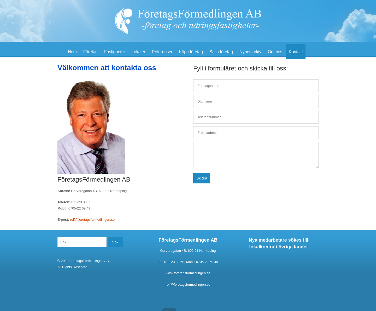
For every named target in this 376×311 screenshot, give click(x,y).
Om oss (275, 52)
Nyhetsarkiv (250, 52)
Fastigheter (114, 52)
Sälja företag (221, 52)
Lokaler (138, 52)
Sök (115, 242)
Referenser (162, 52)
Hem (72, 52)
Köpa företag (191, 52)
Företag (90, 52)
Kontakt (296, 52)
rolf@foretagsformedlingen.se (92, 220)
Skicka (201, 178)
